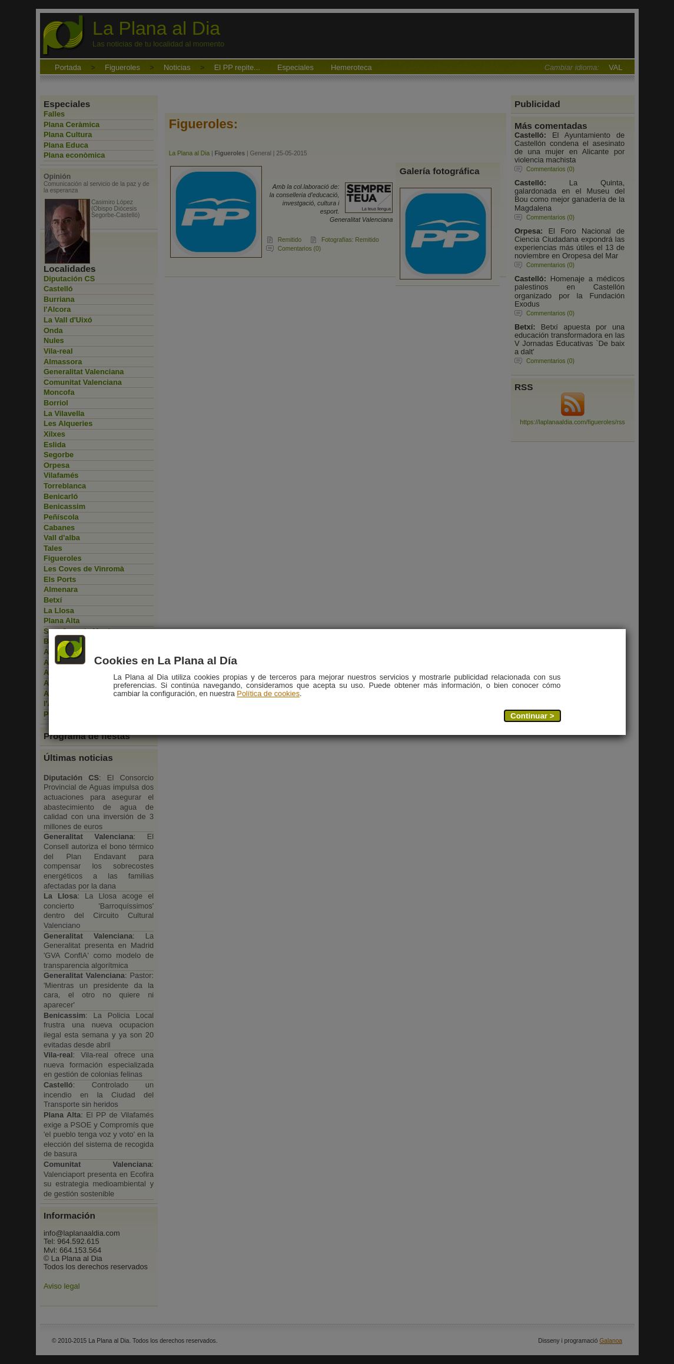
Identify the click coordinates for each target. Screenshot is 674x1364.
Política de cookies (268, 693)
